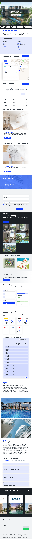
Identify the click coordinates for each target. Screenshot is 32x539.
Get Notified (7, 137)
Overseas (14, 527)
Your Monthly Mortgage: (20, 289)
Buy (3, 526)
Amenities (11, 460)
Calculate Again (9, 303)
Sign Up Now (6, 221)
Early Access (6, 280)
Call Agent (26, 526)
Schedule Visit (25, 56)
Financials (4, 528)
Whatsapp (26, 528)
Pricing (4, 461)
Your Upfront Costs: (20, 297)
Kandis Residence (5, 213)
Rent (13, 526)
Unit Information (23, 460)
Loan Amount (5, 292)
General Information (6, 460)
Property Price (5, 289)
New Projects (5, 527)
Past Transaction (15, 528)
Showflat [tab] (9, 60)
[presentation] (8, 209)
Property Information (17, 460)
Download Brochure (16, 15)
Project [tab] (5, 60)
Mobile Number (5, 197)
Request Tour (25, 84)
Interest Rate (5, 295)
